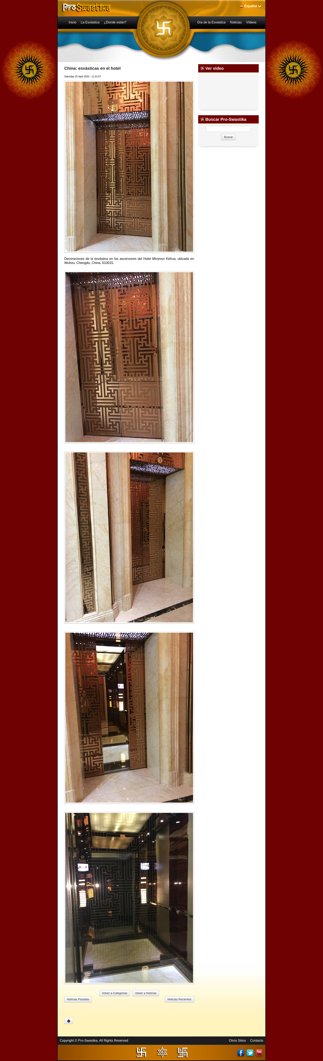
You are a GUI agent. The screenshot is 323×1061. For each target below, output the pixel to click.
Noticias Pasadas (78, 999)
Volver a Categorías (114, 993)
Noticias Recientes (179, 999)
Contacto (256, 1040)
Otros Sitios (237, 1040)
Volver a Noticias (145, 993)
